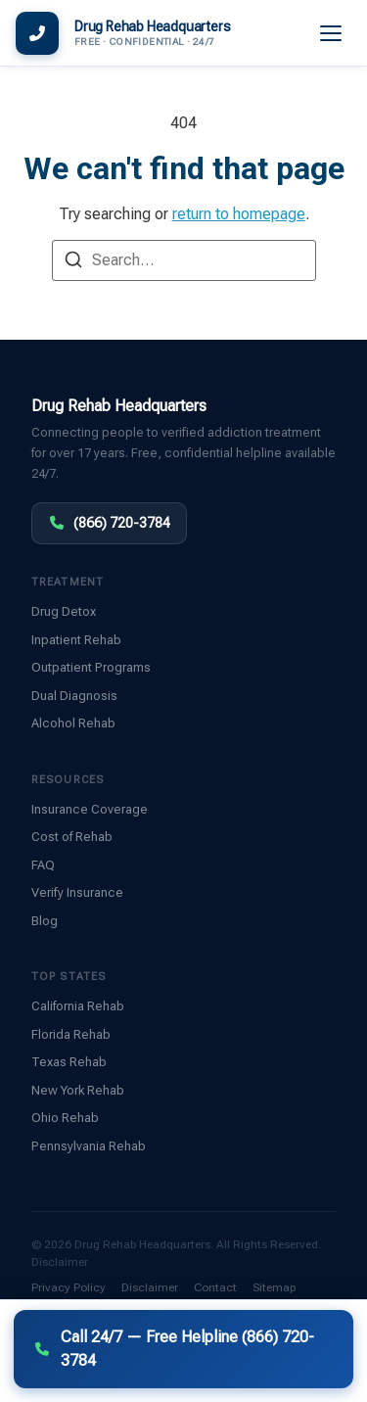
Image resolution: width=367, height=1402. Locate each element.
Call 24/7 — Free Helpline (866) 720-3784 (173, 1349)
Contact (215, 1287)
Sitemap (274, 1287)
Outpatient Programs (91, 667)
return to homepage (238, 214)
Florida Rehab (71, 1034)
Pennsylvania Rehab (88, 1146)
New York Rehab (77, 1090)
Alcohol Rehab (73, 723)
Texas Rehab (69, 1061)
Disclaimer (59, 1262)
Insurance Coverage (89, 809)
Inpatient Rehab (76, 639)
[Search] (73, 263)
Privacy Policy (68, 1287)
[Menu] (331, 33)
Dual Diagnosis (74, 695)
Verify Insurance (77, 892)
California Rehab (77, 1006)
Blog (44, 920)
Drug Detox (63, 611)
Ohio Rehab (65, 1117)
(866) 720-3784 (109, 523)
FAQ (43, 865)
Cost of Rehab (72, 836)
